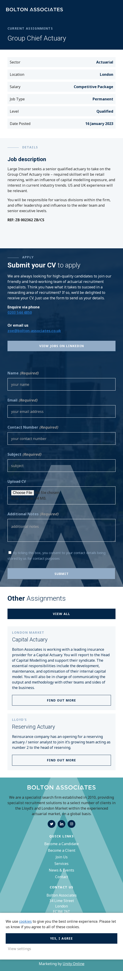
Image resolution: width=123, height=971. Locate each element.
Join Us (62, 856)
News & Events (61, 870)
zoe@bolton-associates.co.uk (34, 330)
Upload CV (16, 481)
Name (22, 373)
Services (61, 863)
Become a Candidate (61, 843)
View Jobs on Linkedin (61, 346)
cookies (25, 921)
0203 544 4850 (19, 312)
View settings (19, 948)
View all (61, 614)
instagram (71, 824)
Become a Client (61, 850)
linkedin (61, 824)
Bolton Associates (34, 10)
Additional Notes (32, 513)
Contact (61, 876)
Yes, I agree (61, 938)
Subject (24, 454)
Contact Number (32, 427)
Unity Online (73, 963)
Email (22, 400)
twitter (51, 824)
